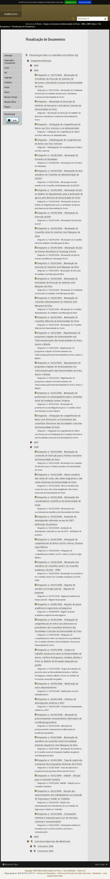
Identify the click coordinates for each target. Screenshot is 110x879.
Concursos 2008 (45, 846)
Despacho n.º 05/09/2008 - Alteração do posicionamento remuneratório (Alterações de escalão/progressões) (58, 718)
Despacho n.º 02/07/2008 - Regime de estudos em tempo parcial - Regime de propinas (55, 588)
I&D (5, 72)
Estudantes (8, 82)
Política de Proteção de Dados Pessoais (74, 873)
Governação (8, 55)
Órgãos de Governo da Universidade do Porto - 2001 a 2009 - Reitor (70, 24)
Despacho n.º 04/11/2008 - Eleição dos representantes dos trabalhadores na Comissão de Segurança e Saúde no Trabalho (58, 795)
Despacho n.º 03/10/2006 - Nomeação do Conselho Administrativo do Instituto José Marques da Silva (56, 301)
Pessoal (6, 87)
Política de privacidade (85, 2)
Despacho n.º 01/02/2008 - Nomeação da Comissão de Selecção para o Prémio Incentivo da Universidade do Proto (58, 455)
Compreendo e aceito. (70, 2)
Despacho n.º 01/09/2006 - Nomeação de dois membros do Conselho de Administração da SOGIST (59, 174)
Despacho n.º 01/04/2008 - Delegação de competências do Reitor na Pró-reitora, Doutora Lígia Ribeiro (59, 543)
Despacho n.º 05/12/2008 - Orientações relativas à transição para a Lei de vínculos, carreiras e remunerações (56, 817)
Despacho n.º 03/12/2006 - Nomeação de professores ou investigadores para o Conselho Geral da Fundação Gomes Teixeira (58, 396)
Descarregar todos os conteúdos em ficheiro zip (53, 55)
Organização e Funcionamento (9, 61)
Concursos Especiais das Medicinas (52, 841)
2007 (36, 442)
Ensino (6, 68)
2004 (36, 65)
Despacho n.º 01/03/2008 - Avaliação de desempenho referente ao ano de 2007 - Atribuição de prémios (55, 520)
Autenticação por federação (12, 120)
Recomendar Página (11, 864)
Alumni (6, 92)
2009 (36, 836)
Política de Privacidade (46, 873)
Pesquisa (7, 107)
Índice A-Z (82, 870)
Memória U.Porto (10, 102)
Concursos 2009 (45, 850)
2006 (36, 70)
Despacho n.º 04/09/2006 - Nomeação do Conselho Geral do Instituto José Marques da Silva (57, 232)
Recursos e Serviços (10, 97)
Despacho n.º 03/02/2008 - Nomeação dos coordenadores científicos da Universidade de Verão (58, 501)
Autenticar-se (83, 18)
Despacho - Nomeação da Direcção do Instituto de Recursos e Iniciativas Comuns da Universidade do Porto (58, 105)
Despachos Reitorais (41, 60)
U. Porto (38, 24)
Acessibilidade (69, 870)
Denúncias (97, 873)
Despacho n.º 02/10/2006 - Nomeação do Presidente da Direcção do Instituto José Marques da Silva (56, 282)
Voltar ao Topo (99, 864)
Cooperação (8, 77)
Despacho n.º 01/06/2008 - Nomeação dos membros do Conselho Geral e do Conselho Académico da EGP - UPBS (57, 566)
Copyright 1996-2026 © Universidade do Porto (43, 870)
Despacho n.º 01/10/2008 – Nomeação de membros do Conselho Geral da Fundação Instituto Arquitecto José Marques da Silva (56, 741)
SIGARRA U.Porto (11, 14)
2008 (36, 447)
